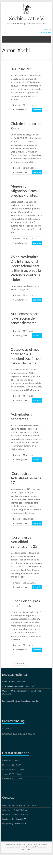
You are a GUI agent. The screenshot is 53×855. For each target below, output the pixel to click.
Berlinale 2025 (22, 69)
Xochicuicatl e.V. (26, 18)
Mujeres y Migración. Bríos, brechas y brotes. (24, 190)
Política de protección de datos (26, 701)
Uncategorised (21, 109)
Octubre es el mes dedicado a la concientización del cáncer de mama (26, 356)
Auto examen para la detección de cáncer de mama (25, 318)
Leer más (37, 109)
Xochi (17, 105)
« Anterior (19, 663)
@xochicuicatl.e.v (19, 823)
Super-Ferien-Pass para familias (25, 603)
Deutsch (47, 29)
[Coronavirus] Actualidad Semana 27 (26, 478)
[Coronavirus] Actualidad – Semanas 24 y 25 (24, 542)
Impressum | (7, 701)
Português (46, 32)
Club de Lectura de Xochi (13, 686)
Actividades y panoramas (21, 416)
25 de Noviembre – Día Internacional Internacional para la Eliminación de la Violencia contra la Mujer (26, 268)
